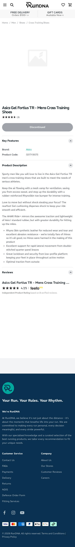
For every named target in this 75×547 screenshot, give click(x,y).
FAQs (5, 465)
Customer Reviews (51, 471)
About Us (46, 460)
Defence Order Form (13, 495)
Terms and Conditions (53, 533)
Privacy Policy (9, 536)
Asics (28, 149)
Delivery (6, 477)
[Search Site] (11, 4)
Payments (7, 471)
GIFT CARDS (55, 14)
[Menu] (4, 4)
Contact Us (8, 460)
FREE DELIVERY (20, 14)
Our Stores (47, 465)
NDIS (5, 489)
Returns (6, 483)
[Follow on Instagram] (13, 512)
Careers (45, 477)
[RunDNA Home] (37, 5)
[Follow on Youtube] (22, 512)
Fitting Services (10, 501)
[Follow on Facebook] (4, 512)
